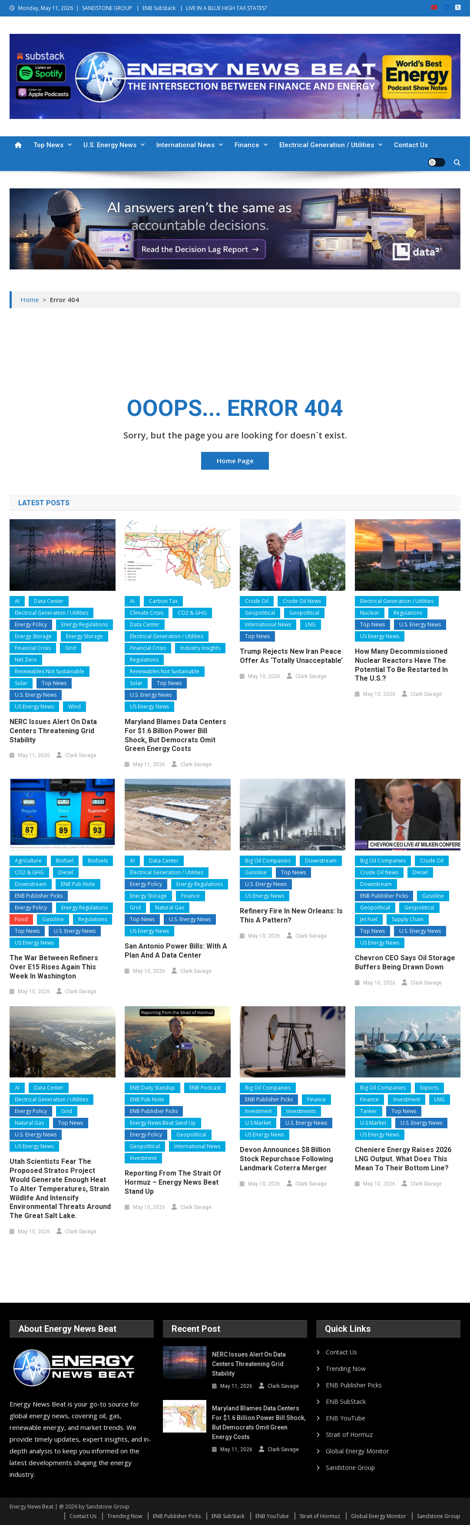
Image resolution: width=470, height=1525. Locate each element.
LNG (310, 624)
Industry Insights (200, 648)
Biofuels (98, 860)
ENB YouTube (345, 1418)
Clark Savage (80, 755)
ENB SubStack (158, 8)
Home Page (235, 460)
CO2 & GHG (192, 612)
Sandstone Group (350, 1467)
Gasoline (53, 919)
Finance (247, 145)
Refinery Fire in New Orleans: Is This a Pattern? (291, 915)
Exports (429, 1087)
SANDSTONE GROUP (107, 8)
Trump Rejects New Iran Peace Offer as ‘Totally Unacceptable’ (291, 656)
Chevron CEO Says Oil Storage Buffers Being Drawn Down (405, 962)
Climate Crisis (146, 612)
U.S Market (258, 1122)
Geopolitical (260, 612)
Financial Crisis (33, 648)
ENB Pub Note (78, 884)
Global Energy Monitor (357, 1451)
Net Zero (26, 659)
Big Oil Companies (268, 860)
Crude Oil (256, 601)
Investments (301, 1111)
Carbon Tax (163, 601)
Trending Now (346, 1368)
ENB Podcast (205, 1087)
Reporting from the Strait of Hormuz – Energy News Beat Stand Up (173, 1182)
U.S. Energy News (109, 145)
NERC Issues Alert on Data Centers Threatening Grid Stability (53, 731)
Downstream (30, 884)
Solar (21, 683)
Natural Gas (169, 907)
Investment (143, 1158)
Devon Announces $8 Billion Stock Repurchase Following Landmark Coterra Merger (286, 1159)
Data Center (48, 601)
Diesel (65, 872)
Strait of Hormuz (349, 1434)
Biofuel (64, 860)
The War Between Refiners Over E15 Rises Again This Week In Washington (54, 967)
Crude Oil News (302, 601)
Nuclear (369, 612)
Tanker (368, 1111)
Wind (74, 706)
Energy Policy (31, 624)
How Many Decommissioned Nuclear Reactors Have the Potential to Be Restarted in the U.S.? (401, 664)
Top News (48, 145)
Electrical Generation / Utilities (326, 145)
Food (21, 919)
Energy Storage (33, 636)
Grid (70, 648)
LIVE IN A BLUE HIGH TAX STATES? (226, 8)
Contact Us (411, 145)
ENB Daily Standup (152, 1087)
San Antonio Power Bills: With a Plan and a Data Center (176, 950)
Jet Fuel (368, 919)
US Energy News (34, 706)
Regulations (144, 659)
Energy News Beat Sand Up (163, 1122)
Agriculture (28, 860)
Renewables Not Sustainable (49, 671)
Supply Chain (408, 919)
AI (17, 601)
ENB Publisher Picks (39, 895)
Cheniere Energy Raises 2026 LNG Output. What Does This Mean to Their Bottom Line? (403, 1159)
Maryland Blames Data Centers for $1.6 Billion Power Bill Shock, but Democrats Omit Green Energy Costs (175, 735)
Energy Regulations (84, 624)
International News (185, 145)
